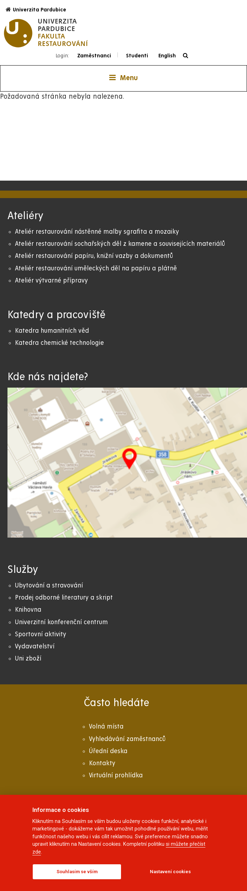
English (167, 55)
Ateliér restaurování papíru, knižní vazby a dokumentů (94, 256)
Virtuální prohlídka (116, 775)
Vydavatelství (34, 646)
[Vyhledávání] (187, 56)
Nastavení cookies (170, 871)
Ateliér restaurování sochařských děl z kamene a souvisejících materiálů (120, 243)
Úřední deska (108, 751)
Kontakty (102, 763)
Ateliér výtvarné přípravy (51, 280)
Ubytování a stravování (49, 585)
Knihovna (28, 609)
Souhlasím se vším (77, 871)
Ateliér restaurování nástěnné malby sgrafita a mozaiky (97, 231)
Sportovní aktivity (40, 634)
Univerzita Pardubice (36, 9)
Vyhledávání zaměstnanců (127, 739)
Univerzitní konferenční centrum (61, 622)
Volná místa (106, 726)
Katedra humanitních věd (52, 330)
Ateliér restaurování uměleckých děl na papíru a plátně (96, 268)
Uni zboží (28, 658)
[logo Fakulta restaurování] (46, 33)
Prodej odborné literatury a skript (64, 597)
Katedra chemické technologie (59, 343)
